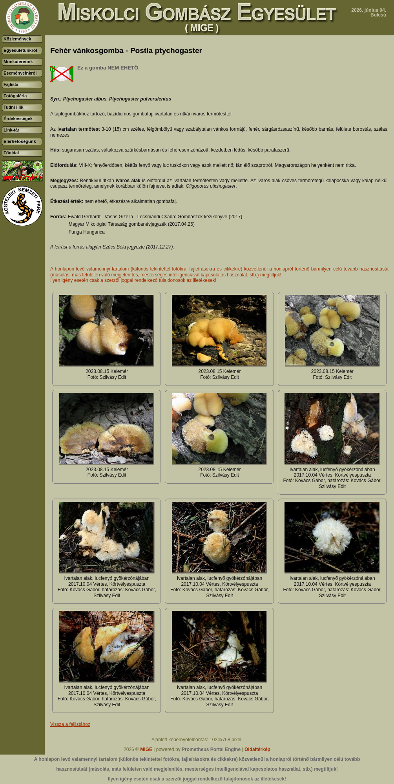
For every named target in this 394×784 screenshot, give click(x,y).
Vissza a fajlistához (70, 724)
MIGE (146, 749)
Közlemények (17, 39)
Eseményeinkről (20, 73)
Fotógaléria (15, 95)
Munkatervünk (18, 61)
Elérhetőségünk (20, 141)
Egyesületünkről (20, 50)
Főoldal (11, 152)
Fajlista (11, 84)
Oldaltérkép (257, 749)
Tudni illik (14, 107)
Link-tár (11, 130)
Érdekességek (18, 118)
